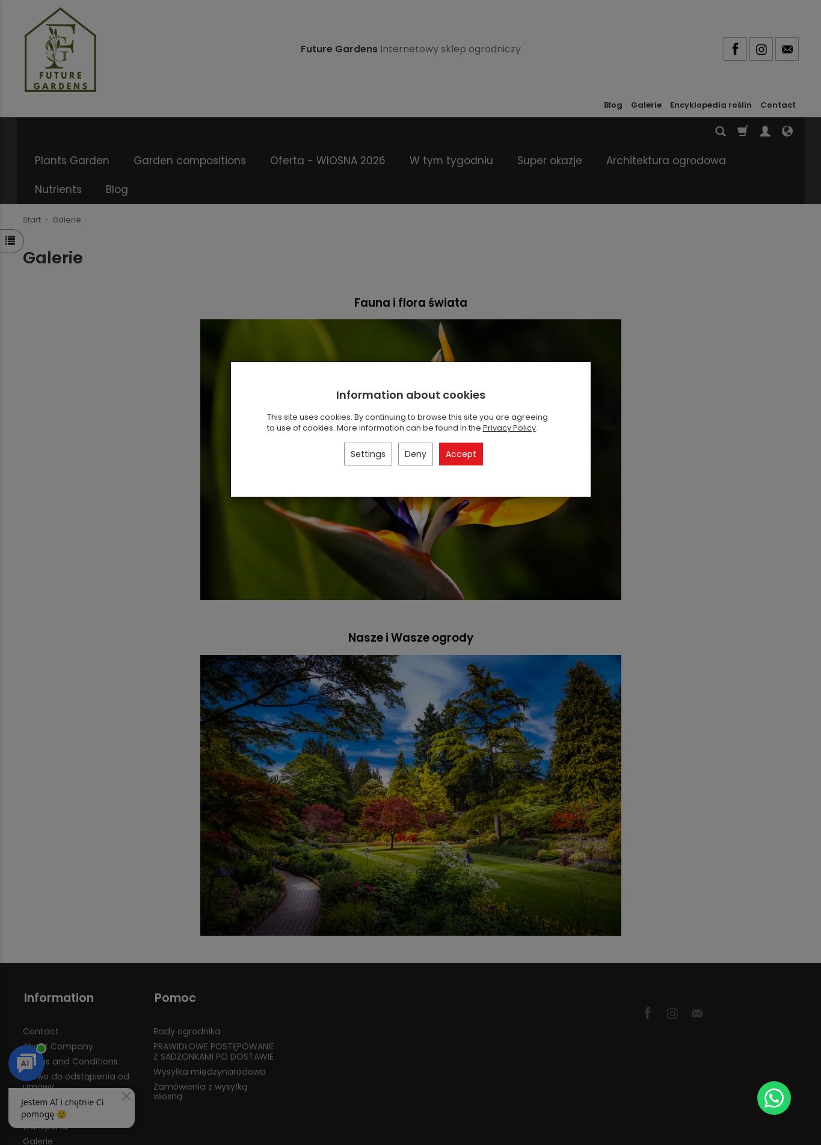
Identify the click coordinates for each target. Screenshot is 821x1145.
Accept (461, 454)
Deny (415, 454)
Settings (368, 454)
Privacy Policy (509, 428)
